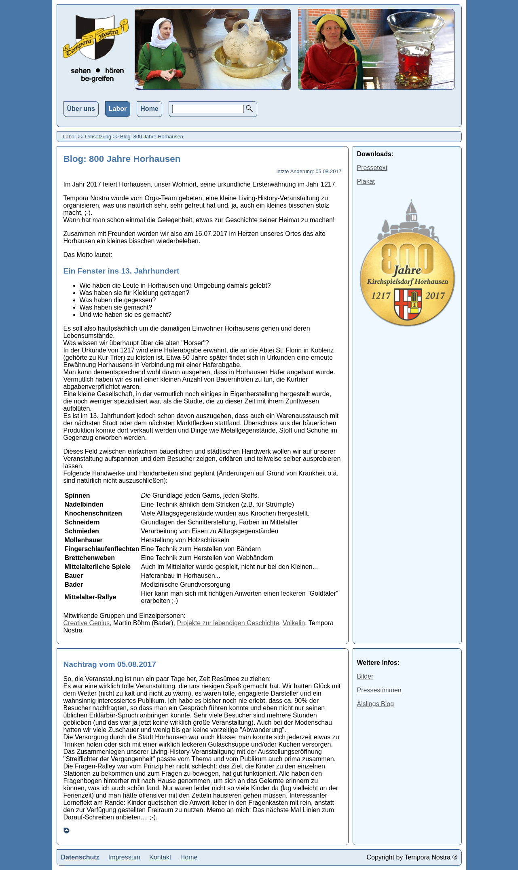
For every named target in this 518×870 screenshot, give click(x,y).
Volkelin (294, 623)
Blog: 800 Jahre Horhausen (151, 137)
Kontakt (160, 857)
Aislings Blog (375, 703)
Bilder (365, 676)
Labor (118, 108)
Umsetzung (98, 137)
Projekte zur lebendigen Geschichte (228, 623)
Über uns (81, 108)
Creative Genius (86, 623)
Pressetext (372, 167)
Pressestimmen (379, 690)
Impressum (124, 857)
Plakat (366, 181)
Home (149, 108)
